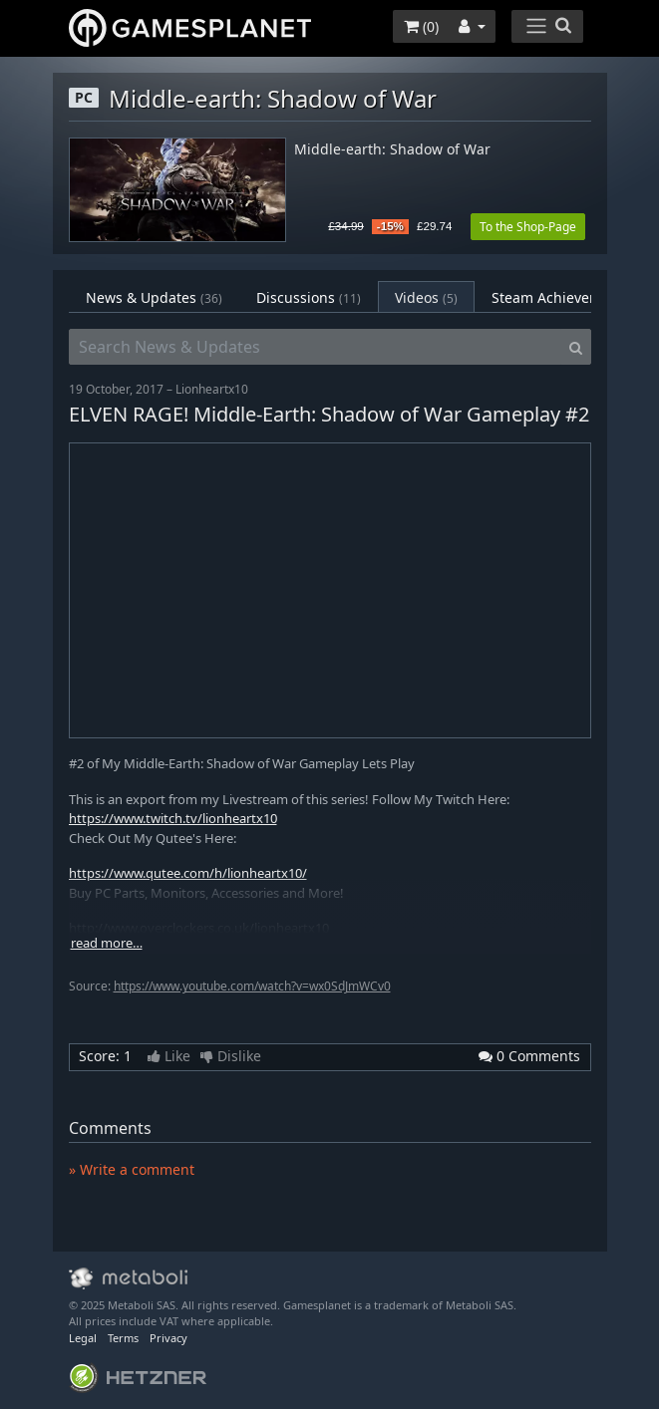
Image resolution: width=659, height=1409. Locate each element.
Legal (83, 1337)
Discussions (308, 297)
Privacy (168, 1337)
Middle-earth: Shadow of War (392, 149)
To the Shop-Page (528, 226)
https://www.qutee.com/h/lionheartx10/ (188, 873)
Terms (123, 1337)
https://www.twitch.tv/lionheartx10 (173, 818)
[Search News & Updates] (315, 347)
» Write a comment (131, 1169)
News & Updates (154, 297)
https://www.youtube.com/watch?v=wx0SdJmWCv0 (252, 986)
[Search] (575, 347)
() (421, 26)
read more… (107, 943)
